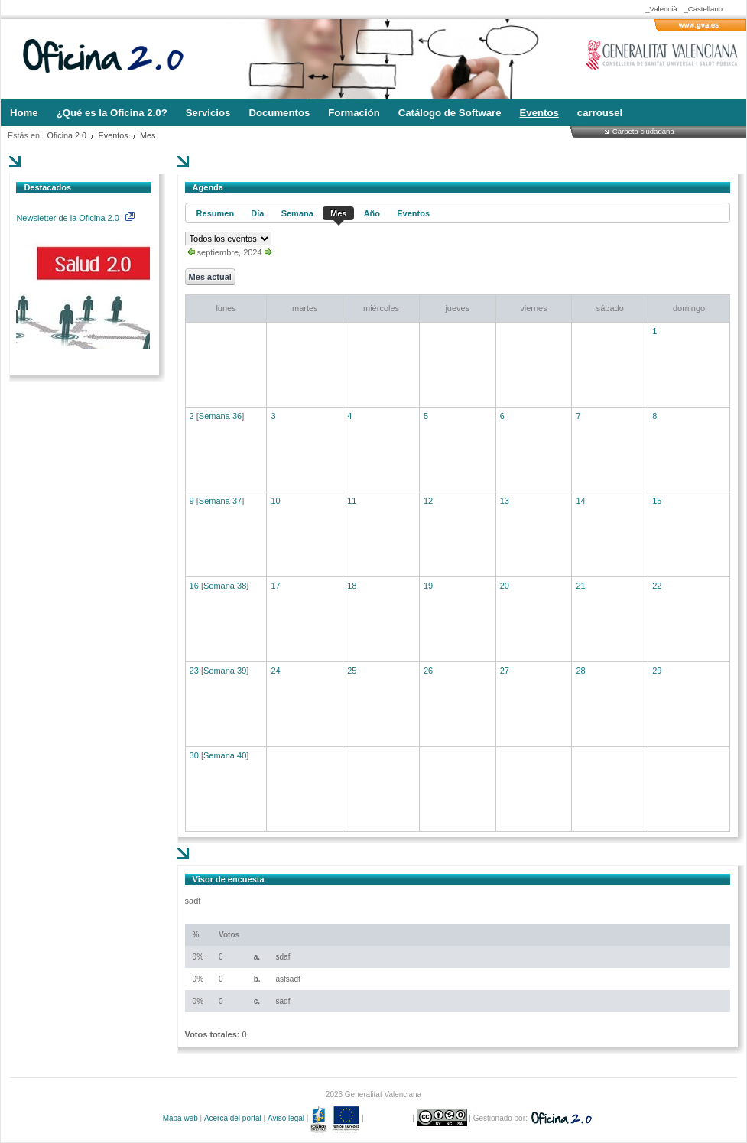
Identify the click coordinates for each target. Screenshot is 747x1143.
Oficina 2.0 (66, 135)
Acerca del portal (232, 1118)
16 (194, 585)
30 (194, 755)
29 (656, 670)
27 (504, 670)
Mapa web (180, 1118)
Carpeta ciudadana (643, 131)
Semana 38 (224, 585)
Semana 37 (220, 500)
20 (504, 585)
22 (656, 585)
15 (656, 500)
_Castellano (703, 9)
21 (580, 585)
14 (580, 500)
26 (428, 670)
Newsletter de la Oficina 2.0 (75, 217)
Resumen (215, 213)
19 (428, 585)
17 (275, 585)
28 (580, 670)
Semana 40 (224, 755)
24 (275, 670)
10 (275, 500)
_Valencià (661, 9)
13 (504, 500)
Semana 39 (224, 670)
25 (351, 670)
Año (372, 213)
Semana (297, 213)
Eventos (113, 135)
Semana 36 (220, 416)
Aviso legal (286, 1118)
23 (194, 670)
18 (351, 585)
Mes (147, 135)
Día (257, 213)
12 (428, 500)
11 (351, 500)
